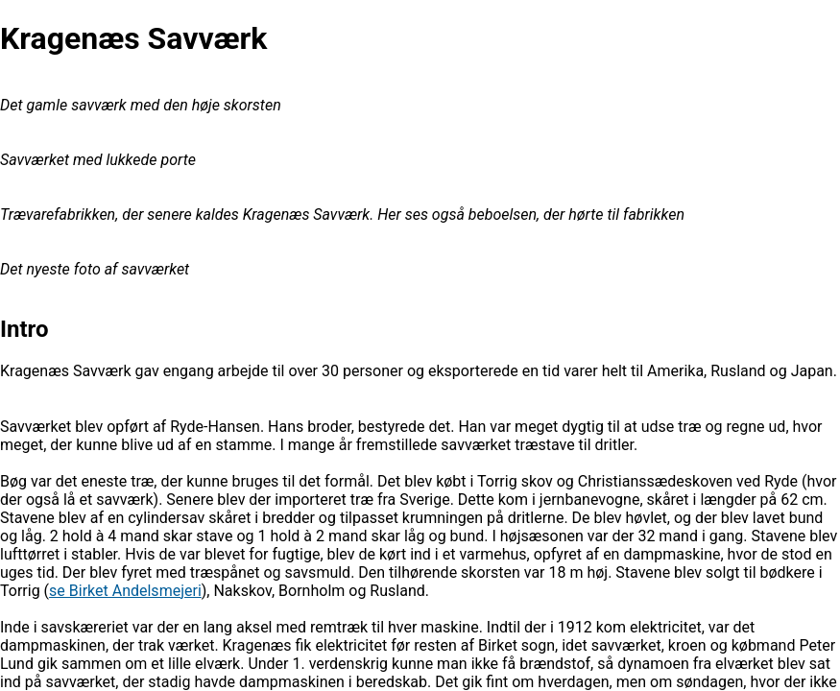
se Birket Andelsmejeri (125, 591)
